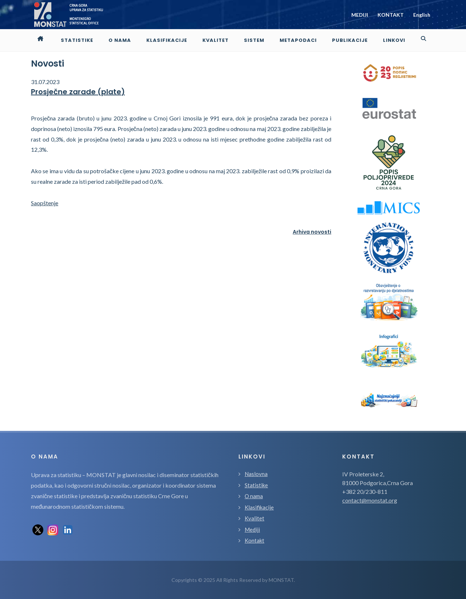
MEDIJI (359, 15)
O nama (254, 496)
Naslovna (256, 474)
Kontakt (254, 540)
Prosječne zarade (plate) (78, 92)
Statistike (256, 485)
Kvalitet (254, 518)
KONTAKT (391, 15)
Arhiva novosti (312, 231)
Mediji (252, 529)
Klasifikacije (259, 507)
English (421, 15)
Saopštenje (44, 202)
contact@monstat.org (369, 500)
